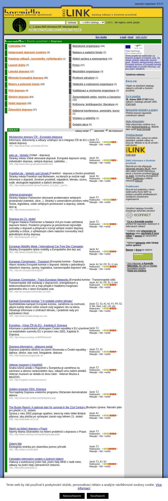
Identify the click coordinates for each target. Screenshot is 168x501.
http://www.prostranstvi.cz (27, 210)
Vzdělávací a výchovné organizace (93, 90)
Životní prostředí (37, 41)
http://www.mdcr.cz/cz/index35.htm (31, 146)
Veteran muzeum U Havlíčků (25, 364)
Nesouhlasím (72, 495)
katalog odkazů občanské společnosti (28, 15)
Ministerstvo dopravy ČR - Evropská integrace (35, 137)
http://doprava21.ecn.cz (26, 237)
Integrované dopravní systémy (27, 52)
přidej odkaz (35, 30)
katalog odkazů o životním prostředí (115, 15)
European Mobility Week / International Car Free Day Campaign (46, 246)
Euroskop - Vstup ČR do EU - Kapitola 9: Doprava (38, 325)
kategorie (140, 243)
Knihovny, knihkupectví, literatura (93, 104)
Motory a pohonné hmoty (24, 84)
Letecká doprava (18, 71)
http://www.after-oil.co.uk (26, 419)
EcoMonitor (138, 178)
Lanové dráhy (16, 65)
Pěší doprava (16, 90)
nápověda (75, 30)
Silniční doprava (18, 96)
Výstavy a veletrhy (83, 118)
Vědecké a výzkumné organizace (92, 84)
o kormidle (64, 30)
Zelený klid (15, 443)
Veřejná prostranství (20, 194)
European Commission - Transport (29, 261)
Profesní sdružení (83, 77)
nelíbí (106, 144)
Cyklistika (14, 46)
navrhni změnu (50, 30)
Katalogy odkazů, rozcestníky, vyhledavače (35, 58)
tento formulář (143, 129)
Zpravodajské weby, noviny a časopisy (96, 96)
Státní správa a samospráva (89, 58)
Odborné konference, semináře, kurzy (95, 110)
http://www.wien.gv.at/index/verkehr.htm (34, 164)
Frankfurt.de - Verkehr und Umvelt (29, 173)
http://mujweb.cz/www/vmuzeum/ (31, 380)
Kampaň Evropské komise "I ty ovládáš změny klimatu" (41, 301)
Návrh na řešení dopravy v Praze (28, 428)
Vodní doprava (17, 103)
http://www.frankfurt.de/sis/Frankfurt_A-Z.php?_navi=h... (42, 185)
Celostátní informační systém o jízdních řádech (36, 458)
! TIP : (31, 27)
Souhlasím (97, 495)
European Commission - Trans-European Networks (39, 279)
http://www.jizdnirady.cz (26, 468)
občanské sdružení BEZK (138, 169)
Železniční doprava (20, 109)
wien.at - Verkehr (19, 155)
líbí (100, 144)
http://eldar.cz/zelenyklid (26, 449)
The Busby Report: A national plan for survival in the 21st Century (47, 407)
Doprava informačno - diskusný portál (30, 346)
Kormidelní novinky (136, 268)
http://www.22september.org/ (28, 252)
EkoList (138, 181)
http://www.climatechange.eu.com (31, 316)
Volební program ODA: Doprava (27, 389)
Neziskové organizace (86, 46)
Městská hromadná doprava (25, 77)
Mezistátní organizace (86, 71)
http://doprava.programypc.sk (29, 355)
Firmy (76, 65)
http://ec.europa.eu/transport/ (29, 270)
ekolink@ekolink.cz (141, 127)
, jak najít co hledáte (142, 266)
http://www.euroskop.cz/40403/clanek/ (33, 337)
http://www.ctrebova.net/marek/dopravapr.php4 (37, 434)
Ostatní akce (80, 124)
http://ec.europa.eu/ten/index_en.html (33, 292)
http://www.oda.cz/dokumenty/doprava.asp (35, 398)
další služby (141, 37)
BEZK (160, 4)
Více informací (140, 263)
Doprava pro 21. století (22, 219)
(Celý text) (131, 104)
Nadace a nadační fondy (87, 52)
